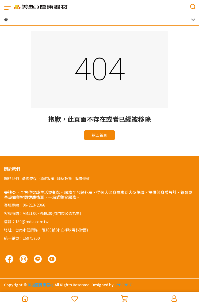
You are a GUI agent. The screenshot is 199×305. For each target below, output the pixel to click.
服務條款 (82, 178)
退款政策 (46, 178)
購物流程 (29, 178)
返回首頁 (99, 135)
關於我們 (11, 178)
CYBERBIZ (123, 284)
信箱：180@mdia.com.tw (26, 221)
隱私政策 (64, 178)
